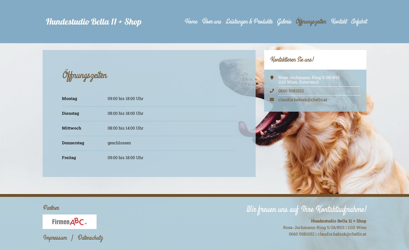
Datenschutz (90, 237)
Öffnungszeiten (310, 21)
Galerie (284, 21)
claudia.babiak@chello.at (302, 99)
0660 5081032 (291, 90)
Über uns (211, 21)
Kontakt (338, 21)
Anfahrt (358, 21)
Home (190, 21)
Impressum (54, 237)
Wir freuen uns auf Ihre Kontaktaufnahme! (306, 209)
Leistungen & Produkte (249, 21)
